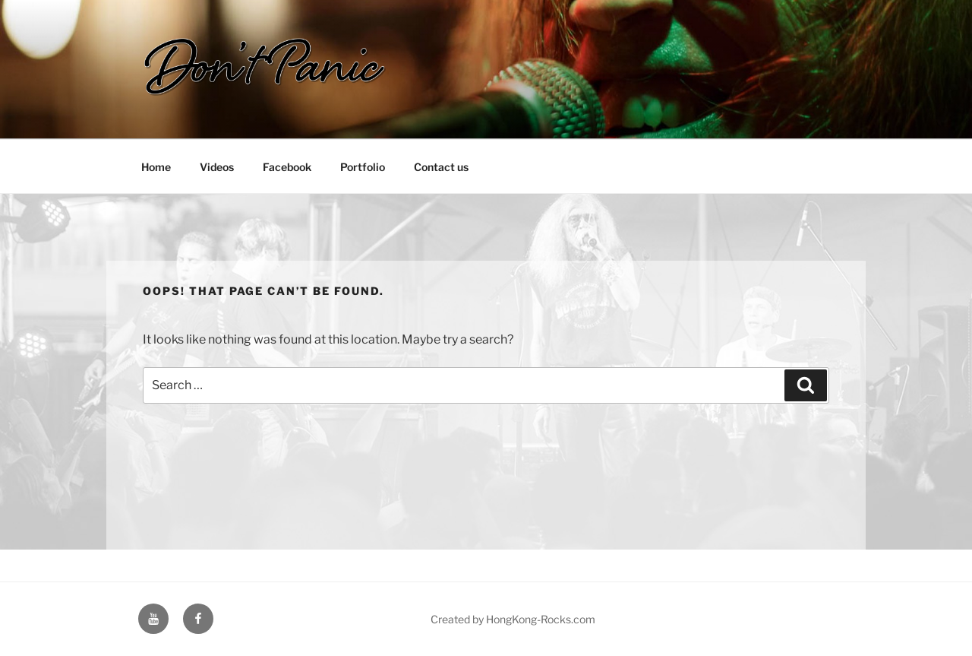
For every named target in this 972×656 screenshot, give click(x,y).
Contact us (441, 166)
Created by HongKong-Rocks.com (513, 619)
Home (156, 166)
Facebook (287, 166)
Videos (217, 166)
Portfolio (362, 166)
